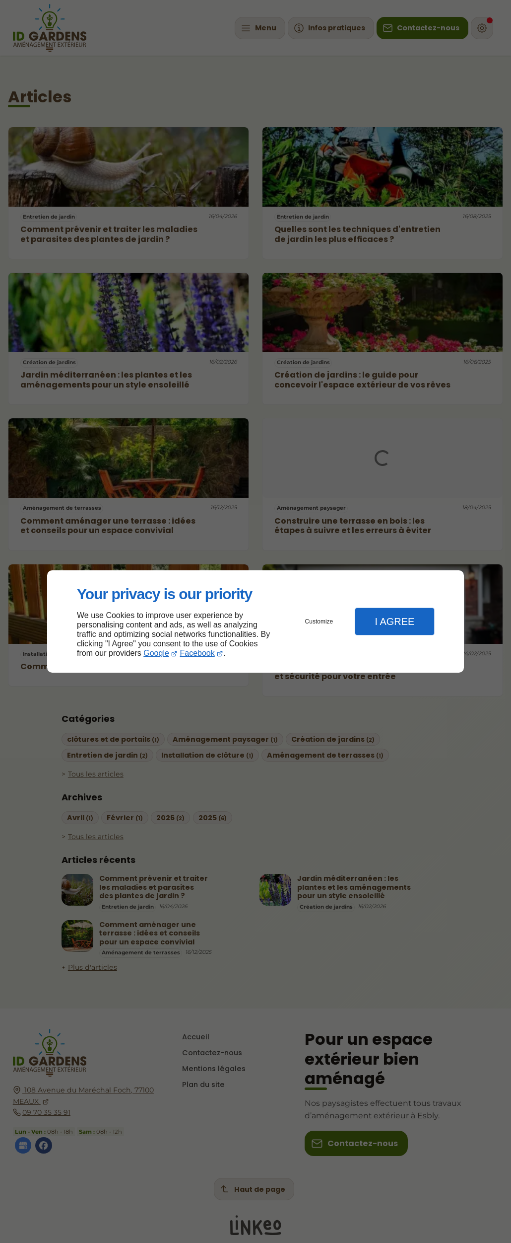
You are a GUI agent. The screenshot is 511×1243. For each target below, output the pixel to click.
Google (156, 653)
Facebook (197, 653)
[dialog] (255, 621)
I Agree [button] (394, 621)
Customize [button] (319, 621)
